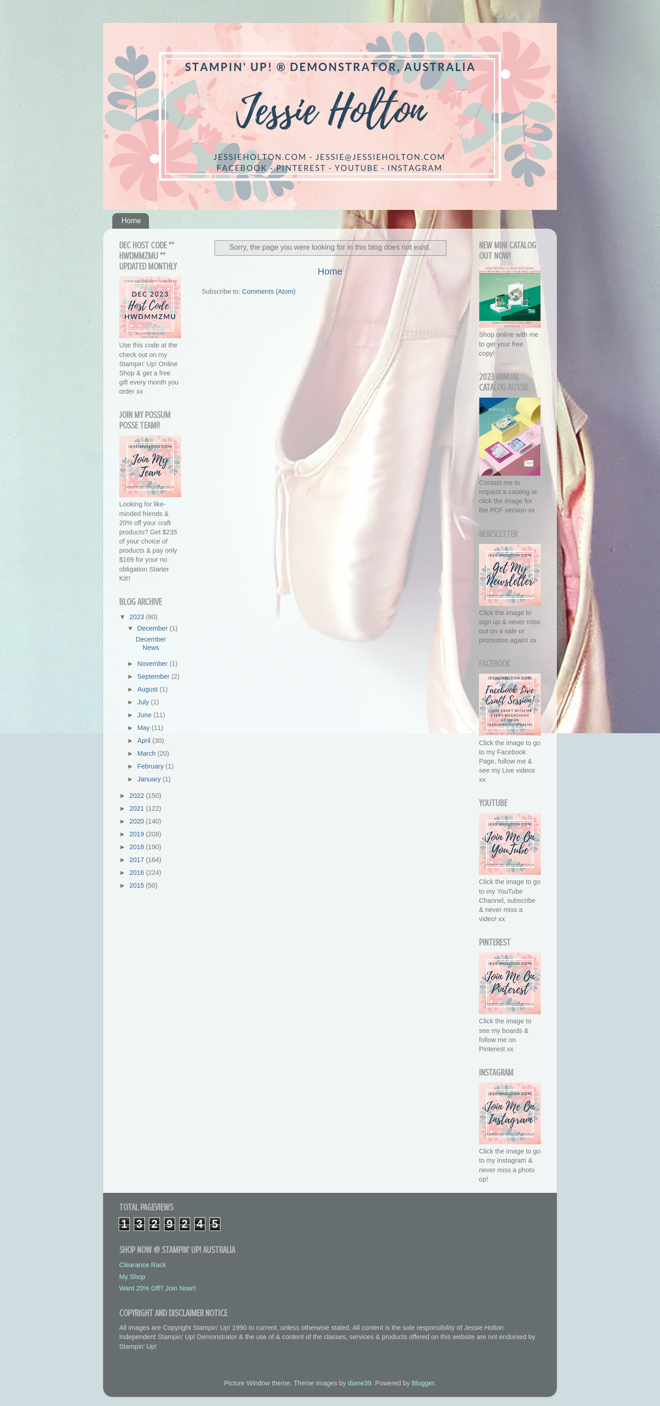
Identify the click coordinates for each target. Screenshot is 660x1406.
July (144, 702)
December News (151, 643)
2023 (137, 617)
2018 (137, 847)
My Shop (132, 1276)
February (152, 766)
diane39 (359, 1383)
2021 (137, 808)
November (154, 663)
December (154, 628)
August (149, 689)
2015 (137, 885)
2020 (137, 821)
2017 (137, 859)
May (145, 727)
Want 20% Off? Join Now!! (157, 1288)
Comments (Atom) (269, 291)
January (150, 779)
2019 (137, 834)
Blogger (423, 1383)
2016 (137, 872)
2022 (137, 795)
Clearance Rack (142, 1265)
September (154, 676)
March (148, 753)
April (145, 740)
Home (131, 221)
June (146, 715)
